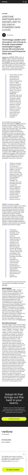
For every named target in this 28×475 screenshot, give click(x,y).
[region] (13, 463)
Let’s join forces (14, 419)
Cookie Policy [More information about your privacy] (15, 461)
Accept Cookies (12, 469)
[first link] (26, 1)
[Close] (24, 454)
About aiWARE (5, 442)
